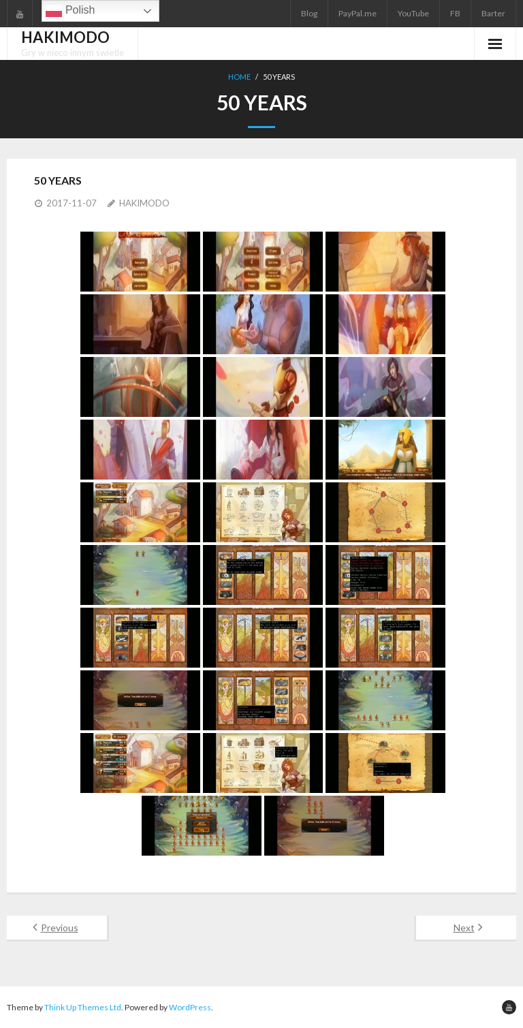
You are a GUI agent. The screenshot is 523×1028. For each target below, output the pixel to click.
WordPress (190, 1007)
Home (239, 76)
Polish (70, 11)
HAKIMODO (144, 203)
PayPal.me (357, 13)
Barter (493, 13)
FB (455, 13)
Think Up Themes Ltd (82, 1007)
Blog (309, 13)
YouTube (413, 13)
